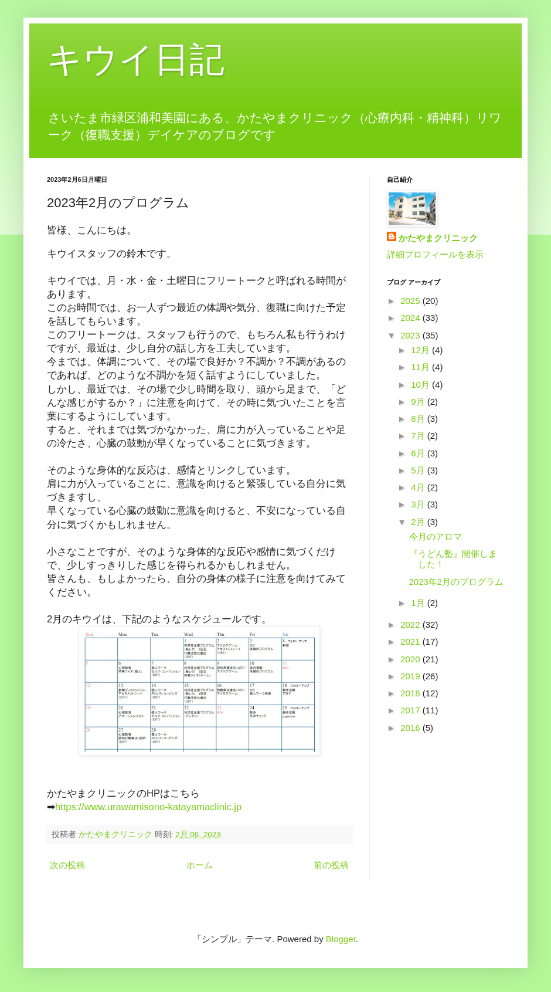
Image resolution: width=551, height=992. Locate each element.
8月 (419, 419)
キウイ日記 (136, 59)
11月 (421, 367)
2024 (411, 318)
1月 (419, 603)
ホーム (199, 865)
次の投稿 (67, 865)
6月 (419, 453)
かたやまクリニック (438, 238)
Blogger (341, 939)
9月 (419, 402)
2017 (411, 710)
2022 (411, 624)
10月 (421, 385)
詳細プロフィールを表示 (435, 254)
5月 (419, 470)
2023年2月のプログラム (456, 582)
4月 (419, 487)
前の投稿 (331, 865)
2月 (419, 522)
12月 (421, 350)
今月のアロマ (435, 536)
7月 (419, 436)
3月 (419, 504)
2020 (411, 659)
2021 (411, 641)
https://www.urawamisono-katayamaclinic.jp (148, 806)
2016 (411, 728)
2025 (411, 301)
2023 (411, 335)
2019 (411, 676)
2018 (411, 693)
